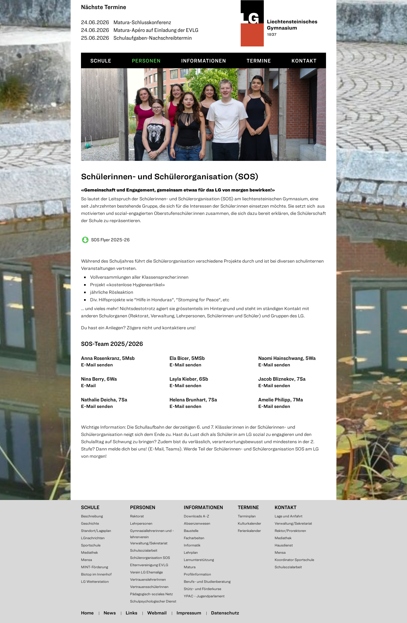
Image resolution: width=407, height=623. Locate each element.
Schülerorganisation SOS (150, 558)
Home (87, 612)
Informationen (203, 60)
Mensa (86, 560)
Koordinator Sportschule (294, 560)
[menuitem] (101, 61)
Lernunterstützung (199, 560)
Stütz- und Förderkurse (202, 589)
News (110, 612)
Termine (259, 60)
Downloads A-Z (196, 516)
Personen (146, 60)
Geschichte (90, 523)
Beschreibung (92, 516)
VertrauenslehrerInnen (148, 579)
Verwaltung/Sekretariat (148, 543)
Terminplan (247, 516)
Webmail (157, 612)
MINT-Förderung (94, 567)
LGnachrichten (93, 538)
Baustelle (191, 531)
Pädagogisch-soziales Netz (151, 594)
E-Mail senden (97, 364)
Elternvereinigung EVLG (149, 565)
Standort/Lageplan (96, 531)
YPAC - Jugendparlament (204, 596)
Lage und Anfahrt (288, 516)
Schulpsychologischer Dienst (153, 601)
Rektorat (137, 516)
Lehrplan (191, 552)
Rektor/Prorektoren (290, 531)
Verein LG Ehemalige (146, 572)
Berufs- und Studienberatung (207, 581)
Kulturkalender (249, 523)
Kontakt (304, 60)
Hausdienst (284, 545)
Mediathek (89, 552)
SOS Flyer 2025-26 (110, 239)
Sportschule (90, 545)
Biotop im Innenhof (96, 574)
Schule (100, 60)
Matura (189, 567)
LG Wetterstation (95, 581)
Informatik (192, 545)
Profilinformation (197, 574)
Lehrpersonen (141, 523)
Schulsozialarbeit (143, 550)
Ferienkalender (249, 531)
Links (131, 612)
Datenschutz (225, 612)
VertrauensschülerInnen (149, 587)
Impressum (189, 612)
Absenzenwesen (197, 523)
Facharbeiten (194, 538)
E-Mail (88, 385)
